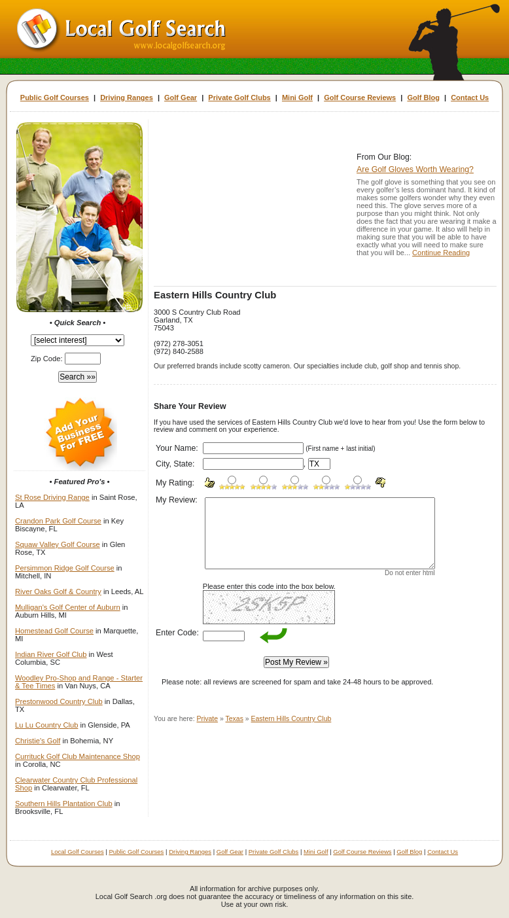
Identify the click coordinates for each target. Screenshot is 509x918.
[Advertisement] (252, 204)
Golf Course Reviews (360, 97)
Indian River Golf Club (50, 654)
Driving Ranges (126, 97)
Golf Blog (423, 97)
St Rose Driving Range (52, 497)
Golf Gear (180, 97)
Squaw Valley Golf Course (57, 544)
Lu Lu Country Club (46, 725)
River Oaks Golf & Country (58, 591)
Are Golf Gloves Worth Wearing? (415, 169)
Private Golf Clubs (239, 97)
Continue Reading (441, 252)
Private (208, 718)
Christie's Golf (37, 741)
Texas (234, 718)
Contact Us (470, 97)
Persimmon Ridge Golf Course (64, 568)
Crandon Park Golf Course (58, 521)
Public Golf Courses (54, 97)
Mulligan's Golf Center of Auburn (67, 607)
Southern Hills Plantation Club (64, 803)
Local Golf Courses (77, 851)
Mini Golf (297, 97)
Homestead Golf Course (54, 631)
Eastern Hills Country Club (291, 718)
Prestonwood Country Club (59, 701)
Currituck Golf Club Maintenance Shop (77, 756)
